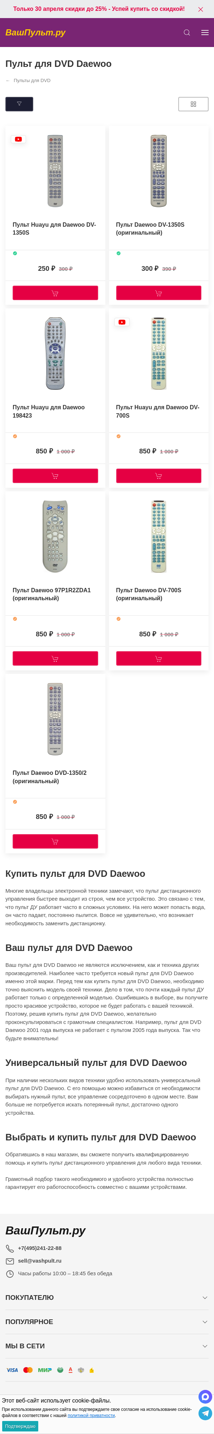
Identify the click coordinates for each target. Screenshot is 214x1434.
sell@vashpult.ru (40, 1261)
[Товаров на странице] (193, 104)
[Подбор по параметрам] (19, 104)
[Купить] (55, 293)
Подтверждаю (20, 1426)
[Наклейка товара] (18, 139)
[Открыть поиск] (187, 32)
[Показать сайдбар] (205, 32)
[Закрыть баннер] (200, 9)
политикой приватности (91, 1415)
